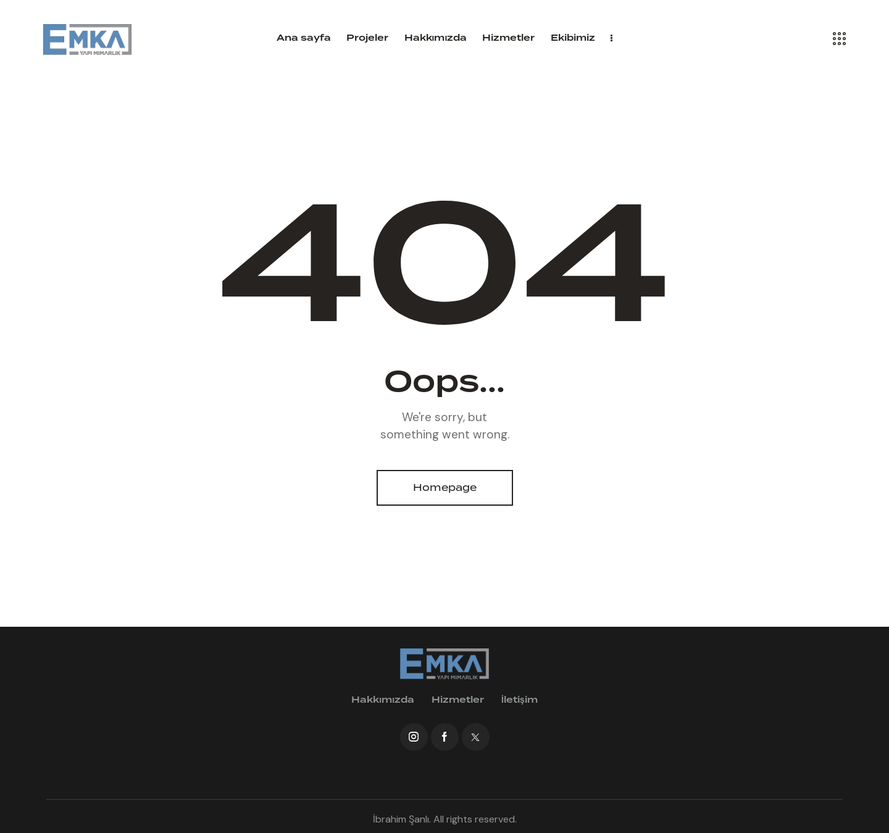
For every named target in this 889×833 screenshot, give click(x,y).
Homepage (445, 487)
